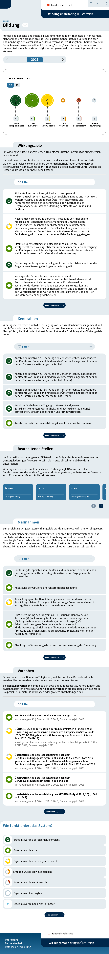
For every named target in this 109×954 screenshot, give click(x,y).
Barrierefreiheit (14, 943)
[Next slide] (101, 509)
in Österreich (71, 14)
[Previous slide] (93, 509)
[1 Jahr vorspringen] (62, 62)
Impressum (11, 940)
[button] (5, 4)
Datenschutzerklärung (18, 947)
